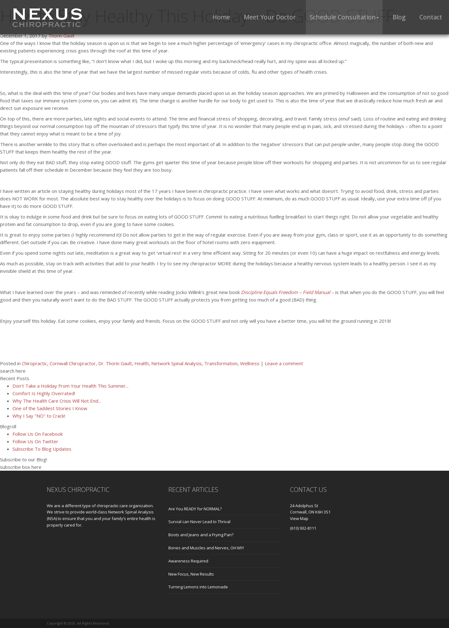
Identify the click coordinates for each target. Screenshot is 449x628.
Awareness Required (188, 561)
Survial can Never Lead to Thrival (199, 521)
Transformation (221, 363)
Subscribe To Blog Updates (41, 449)
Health (141, 363)
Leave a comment (284, 363)
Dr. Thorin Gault (115, 363)
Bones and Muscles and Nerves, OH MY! (206, 548)
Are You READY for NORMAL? (195, 509)
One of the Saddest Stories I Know (49, 408)
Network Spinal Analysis (176, 363)
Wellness (249, 363)
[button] (344, 17)
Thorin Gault (61, 35)
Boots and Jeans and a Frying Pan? (201, 534)
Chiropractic (34, 363)
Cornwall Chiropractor (73, 363)
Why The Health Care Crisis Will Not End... (56, 401)
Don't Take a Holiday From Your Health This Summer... (70, 386)
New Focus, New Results (191, 574)
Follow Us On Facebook (37, 434)
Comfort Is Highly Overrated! (43, 393)
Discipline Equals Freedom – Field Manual (286, 292)
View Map (299, 518)
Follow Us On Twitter (35, 441)
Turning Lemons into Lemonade (198, 587)
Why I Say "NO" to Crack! (38, 416)
